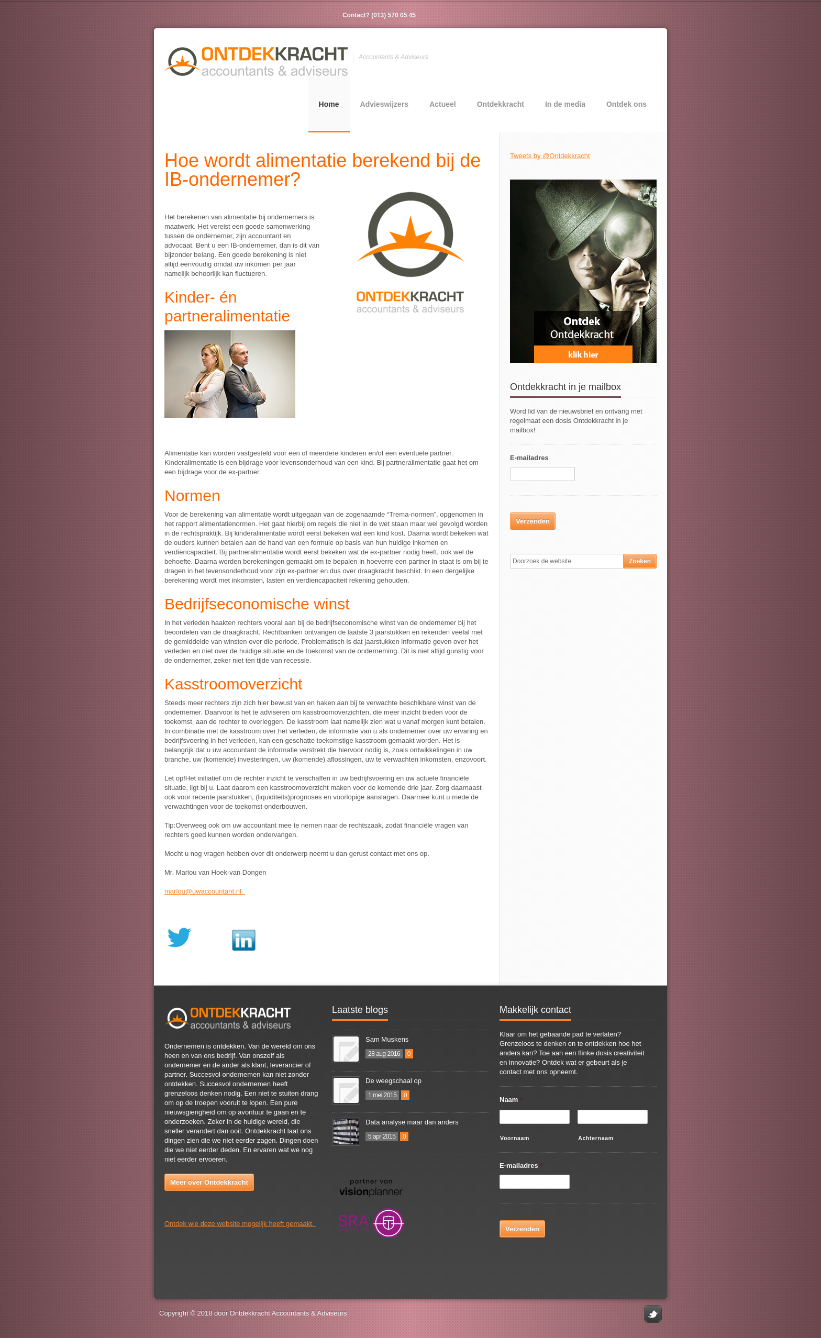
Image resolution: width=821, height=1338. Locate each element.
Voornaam (514, 1138)
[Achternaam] (613, 1117)
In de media (565, 104)
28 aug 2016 (384, 1053)
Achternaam (596, 1138)
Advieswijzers (384, 104)
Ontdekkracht (500, 104)
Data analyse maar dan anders (412, 1122)
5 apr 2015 (381, 1136)
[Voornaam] (535, 1117)
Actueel (442, 104)
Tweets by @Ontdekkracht (550, 156)
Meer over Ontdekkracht (209, 1182)
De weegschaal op (393, 1081)
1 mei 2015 (382, 1095)
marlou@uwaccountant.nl (204, 891)
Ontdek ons (626, 104)
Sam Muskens (386, 1039)
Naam (511, 1099)
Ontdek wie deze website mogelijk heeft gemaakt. (240, 1224)
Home (329, 104)
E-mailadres (529, 458)
